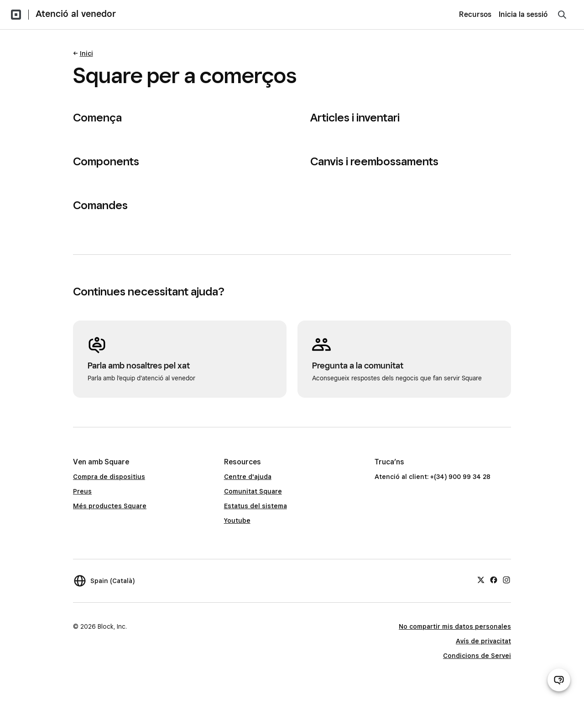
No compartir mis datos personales (455, 626)
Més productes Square (109, 506)
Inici (86, 53)
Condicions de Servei (477, 655)
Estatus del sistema (255, 506)
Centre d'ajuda (247, 476)
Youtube (237, 520)
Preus (82, 491)
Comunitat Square (253, 491)
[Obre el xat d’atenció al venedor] (559, 679)
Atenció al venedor (76, 13)
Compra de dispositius (109, 476)
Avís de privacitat (483, 641)
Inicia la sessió (523, 14)
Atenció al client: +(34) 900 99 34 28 (432, 476)
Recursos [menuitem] (475, 14)
